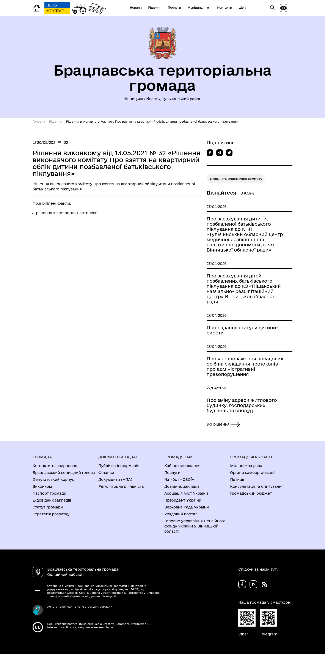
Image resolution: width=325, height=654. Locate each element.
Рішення (55, 121)
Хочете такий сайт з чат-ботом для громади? (79, 606)
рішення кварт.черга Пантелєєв (66, 213)
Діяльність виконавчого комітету (236, 179)
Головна (39, 121)
